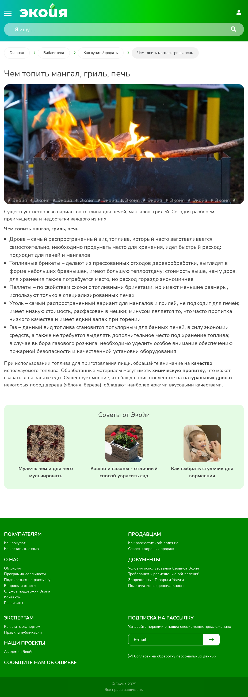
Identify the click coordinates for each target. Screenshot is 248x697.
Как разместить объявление (153, 542)
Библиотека (53, 52)
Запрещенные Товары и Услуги (156, 579)
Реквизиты (13, 602)
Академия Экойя (18, 651)
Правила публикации (23, 632)
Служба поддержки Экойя (27, 591)
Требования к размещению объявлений (163, 573)
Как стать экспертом (22, 626)
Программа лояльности (25, 573)
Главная (17, 52)
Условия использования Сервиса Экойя (163, 568)
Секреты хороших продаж (151, 548)
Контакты (12, 597)
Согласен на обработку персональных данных (175, 656)
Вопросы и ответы (20, 585)
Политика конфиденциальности (156, 585)
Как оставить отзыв (21, 548)
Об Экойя (12, 568)
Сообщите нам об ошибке (40, 662)
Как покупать (16, 542)
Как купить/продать (100, 52)
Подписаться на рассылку (27, 579)
